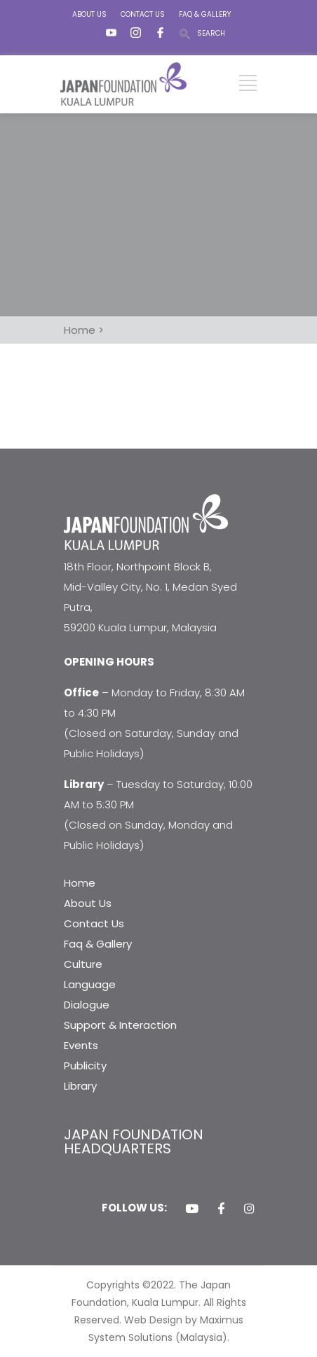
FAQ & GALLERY (205, 14)
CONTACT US (143, 14)
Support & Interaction (120, 1025)
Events (81, 1045)
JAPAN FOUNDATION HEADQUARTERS (133, 1141)
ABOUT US (89, 14)
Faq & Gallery (98, 943)
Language (90, 984)
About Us (88, 903)
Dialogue (86, 1004)
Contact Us (94, 923)
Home (79, 883)
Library (80, 1085)
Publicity (85, 1065)
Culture (83, 964)
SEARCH (211, 33)
